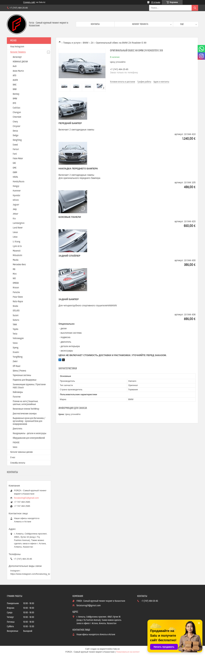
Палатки (16, 396)
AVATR (15, 80)
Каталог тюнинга (140, 24)
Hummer (17, 190)
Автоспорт (17, 57)
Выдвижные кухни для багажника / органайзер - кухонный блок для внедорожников (29, 421)
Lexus (15, 232)
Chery (15, 121)
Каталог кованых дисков (21, 452)
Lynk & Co (17, 246)
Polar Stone (18, 297)
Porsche (16, 292)
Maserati (17, 251)
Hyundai (16, 195)
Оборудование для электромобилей (29, 438)
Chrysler (16, 126)
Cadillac (16, 108)
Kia (14, 218)
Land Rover (18, 227)
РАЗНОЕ (16, 442)
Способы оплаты (17, 463)
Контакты (95, 24)
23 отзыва (155, 2)
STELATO (16, 310)
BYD (14, 103)
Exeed (15, 145)
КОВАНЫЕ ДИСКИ (20, 61)
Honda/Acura (18, 181)
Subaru (16, 320)
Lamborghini (19, 223)
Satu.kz (116, 649)
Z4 (92, 42)
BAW (15, 89)
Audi (15, 66)
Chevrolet (17, 117)
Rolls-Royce (18, 301)
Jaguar (16, 204)
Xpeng (15, 347)
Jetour (15, 214)
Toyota (15, 329)
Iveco (15, 447)
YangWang (18, 357)
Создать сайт (29, 2)
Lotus (15, 237)
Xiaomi (16, 352)
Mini (15, 274)
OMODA (16, 283)
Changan (17, 112)
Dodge (15, 135)
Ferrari (16, 149)
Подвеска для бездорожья (24, 380)
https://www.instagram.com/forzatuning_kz (30, 574)
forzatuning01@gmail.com (26, 498)
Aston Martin (18, 71)
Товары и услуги (71, 42)
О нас (12, 457)
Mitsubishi (17, 255)
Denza (15, 131)
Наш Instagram (17, 46)
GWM (15, 172)
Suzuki (16, 315)
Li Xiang (16, 241)
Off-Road (16, 366)
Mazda (15, 260)
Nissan (16, 287)
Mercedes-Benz (19, 264)
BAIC (15, 84)
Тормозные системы (22, 375)
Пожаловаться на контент (127, 652)
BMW (85, 42)
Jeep (15, 209)
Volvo (15, 343)
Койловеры (18, 392)
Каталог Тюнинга (18, 52)
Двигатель (17, 428)
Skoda (15, 306)
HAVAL (15, 177)
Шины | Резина (19, 370)
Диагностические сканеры (25, 413)
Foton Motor (18, 158)
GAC (14, 163)
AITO (14, 75)
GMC (15, 168)
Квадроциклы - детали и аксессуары (29, 433)
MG (14, 269)
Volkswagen (18, 338)
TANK (15, 324)
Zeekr (15, 361)
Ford (15, 154)
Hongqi (16, 186)
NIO (14, 278)
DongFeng (17, 140)
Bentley (16, 94)
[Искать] (195, 8)
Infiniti (16, 200)
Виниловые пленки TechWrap (26, 409)
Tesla (15, 333)
